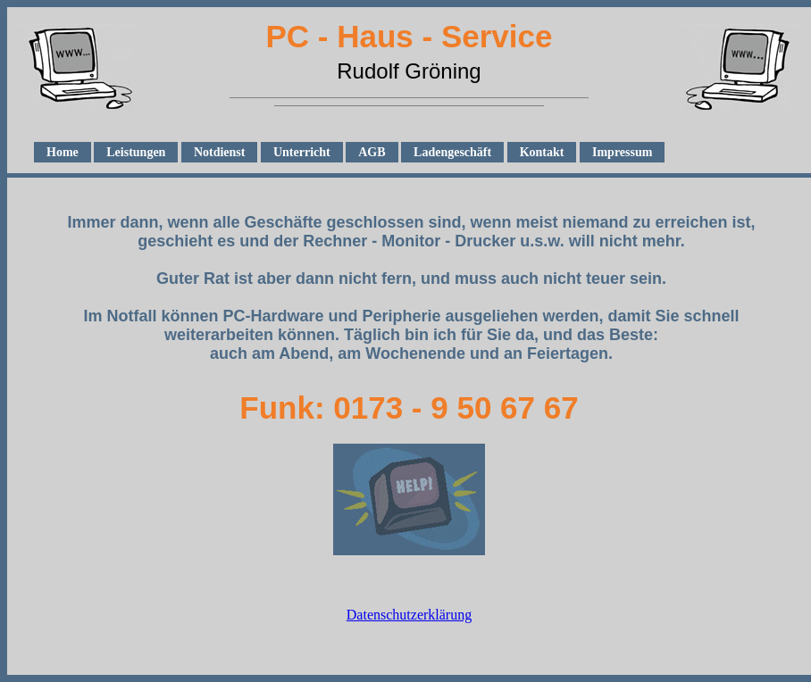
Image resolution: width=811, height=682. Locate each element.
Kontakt (542, 152)
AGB (371, 152)
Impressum (622, 152)
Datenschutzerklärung (409, 614)
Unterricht (301, 152)
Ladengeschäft (452, 152)
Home (62, 152)
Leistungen (135, 152)
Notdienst (220, 152)
